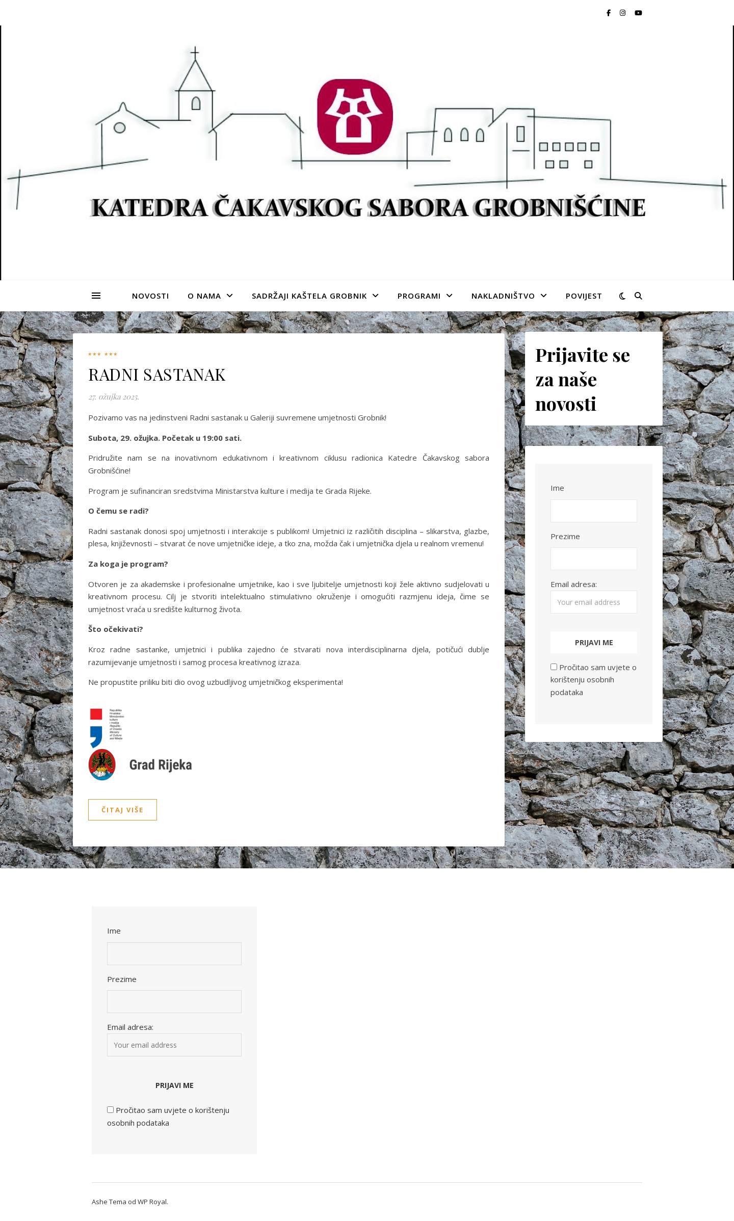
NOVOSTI (150, 295)
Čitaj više (122, 809)
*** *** (103, 355)
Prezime (565, 536)
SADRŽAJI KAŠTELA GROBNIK (309, 295)
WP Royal (152, 1201)
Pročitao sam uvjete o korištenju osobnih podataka (593, 679)
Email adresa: (593, 596)
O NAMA (204, 295)
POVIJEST (584, 295)
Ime (557, 488)
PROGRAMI (419, 295)
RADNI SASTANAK (156, 374)
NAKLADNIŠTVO (503, 295)
